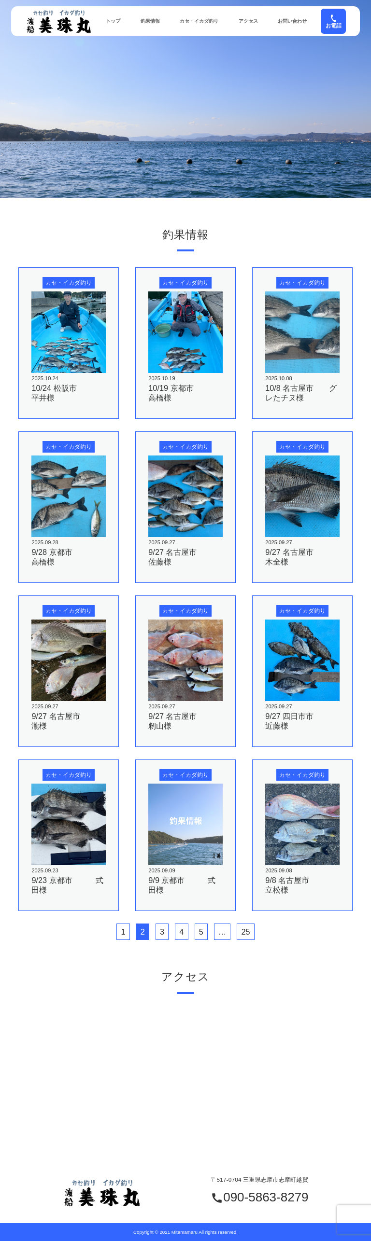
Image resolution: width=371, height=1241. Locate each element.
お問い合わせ (292, 21)
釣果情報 (150, 21)
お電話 (334, 21)
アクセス (248, 21)
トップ (113, 21)
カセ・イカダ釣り (199, 21)
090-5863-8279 (259, 1197)
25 (245, 931)
